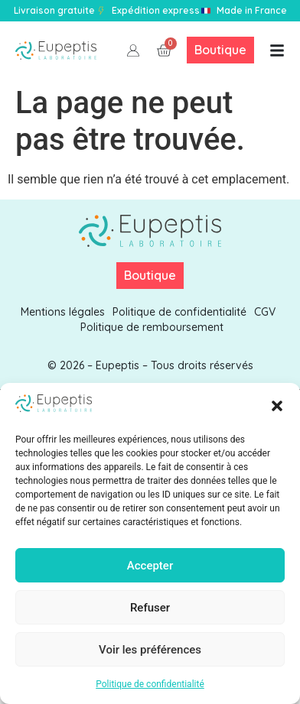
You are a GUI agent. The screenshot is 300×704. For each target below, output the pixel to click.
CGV (265, 312)
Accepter (150, 566)
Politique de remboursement (151, 327)
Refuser (150, 608)
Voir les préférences (150, 650)
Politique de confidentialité (150, 684)
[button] (277, 406)
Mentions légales (63, 312)
